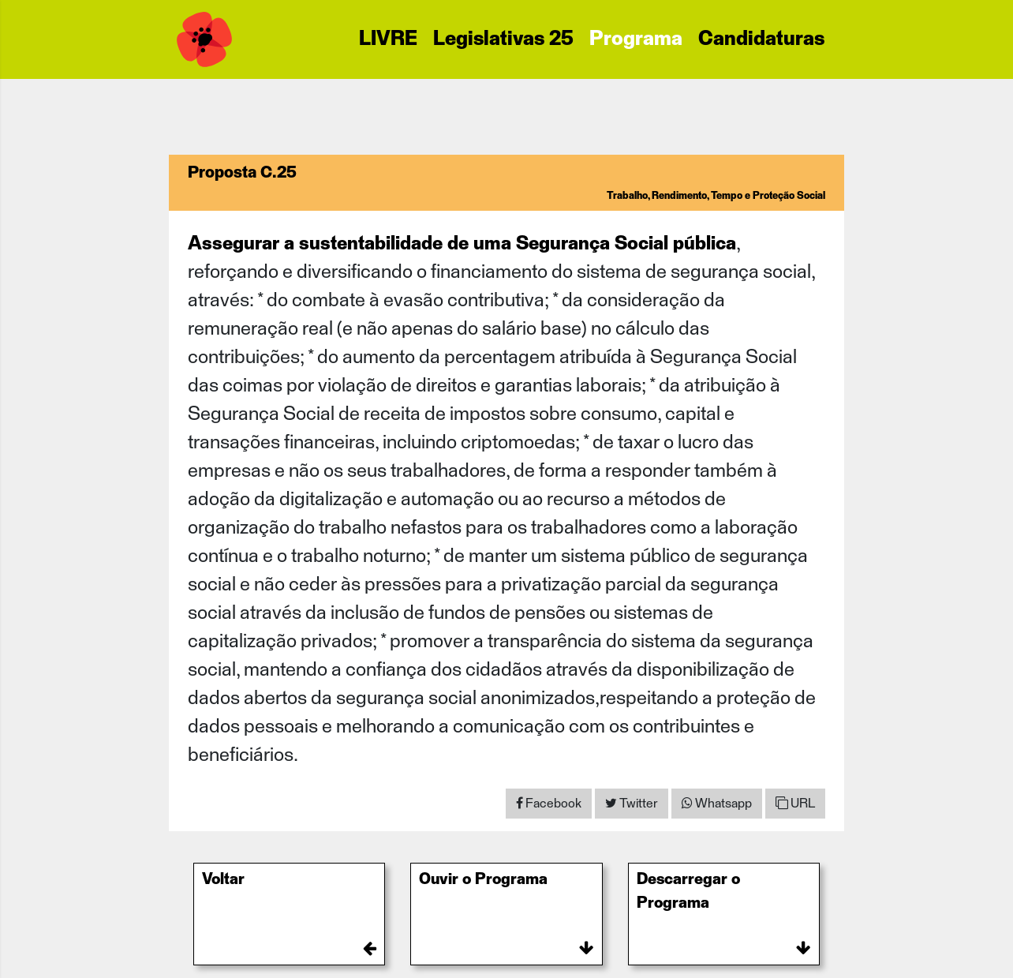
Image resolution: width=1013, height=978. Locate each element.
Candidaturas (761, 39)
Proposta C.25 (242, 173)
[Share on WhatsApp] (716, 804)
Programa (635, 39)
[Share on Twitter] (631, 804)
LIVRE (388, 39)
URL (795, 803)
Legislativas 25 (503, 39)
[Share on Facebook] (549, 804)
